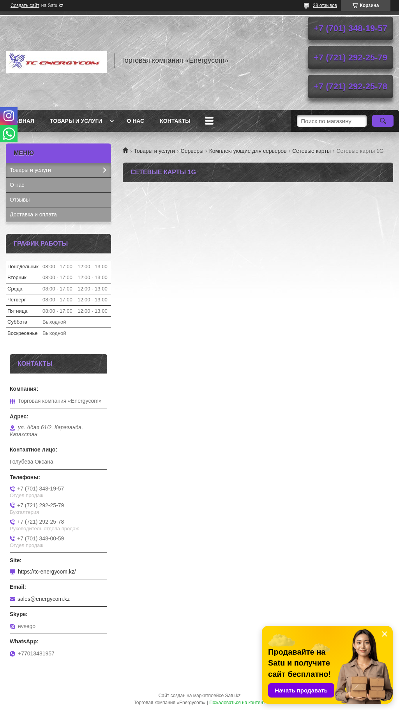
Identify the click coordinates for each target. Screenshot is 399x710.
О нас (135, 121)
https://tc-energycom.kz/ (47, 571)
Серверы (192, 151)
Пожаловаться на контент (237, 702)
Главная (21, 121)
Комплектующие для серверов (248, 151)
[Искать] (383, 121)
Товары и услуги (76, 121)
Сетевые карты (311, 151)
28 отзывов (325, 5)
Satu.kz (232, 695)
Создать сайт (25, 5)
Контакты (175, 121)
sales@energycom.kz (44, 599)
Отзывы (20, 200)
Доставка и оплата (33, 214)
